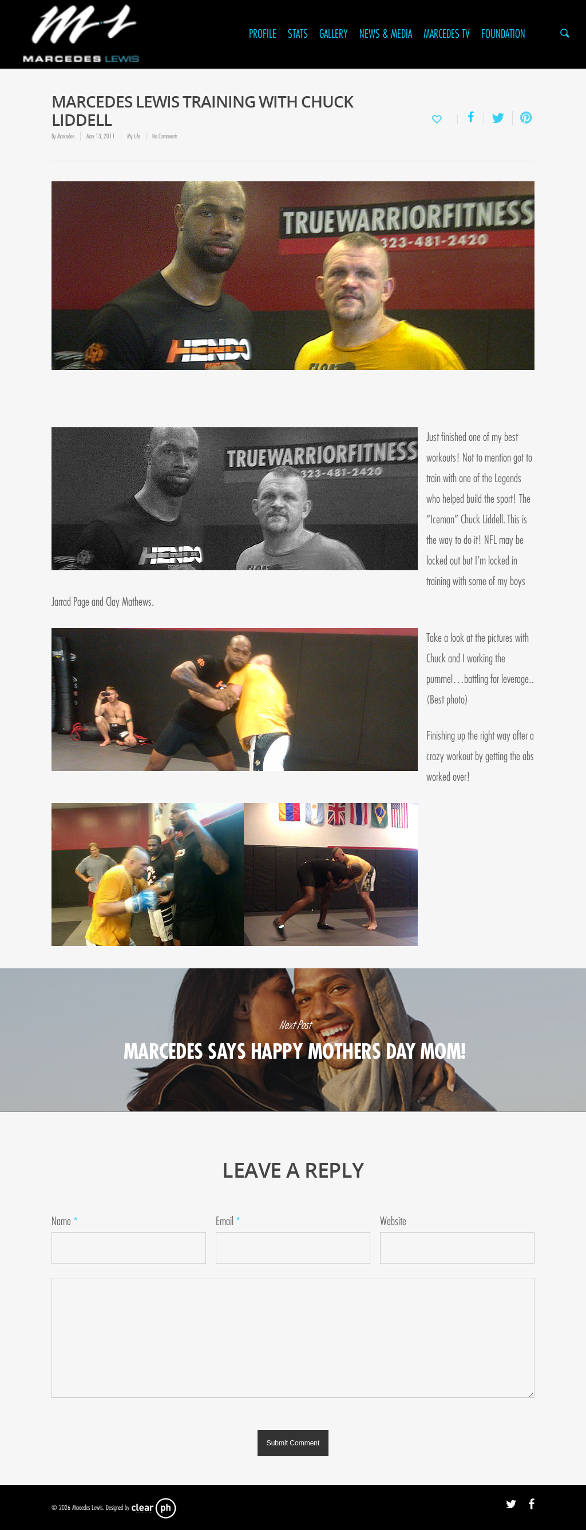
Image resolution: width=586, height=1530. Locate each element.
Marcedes (65, 136)
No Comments (164, 136)
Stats (298, 34)
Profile (262, 34)
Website (393, 1221)
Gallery (333, 34)
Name (65, 1221)
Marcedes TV (446, 34)
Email (228, 1221)
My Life (133, 136)
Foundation (503, 34)
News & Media (385, 34)
